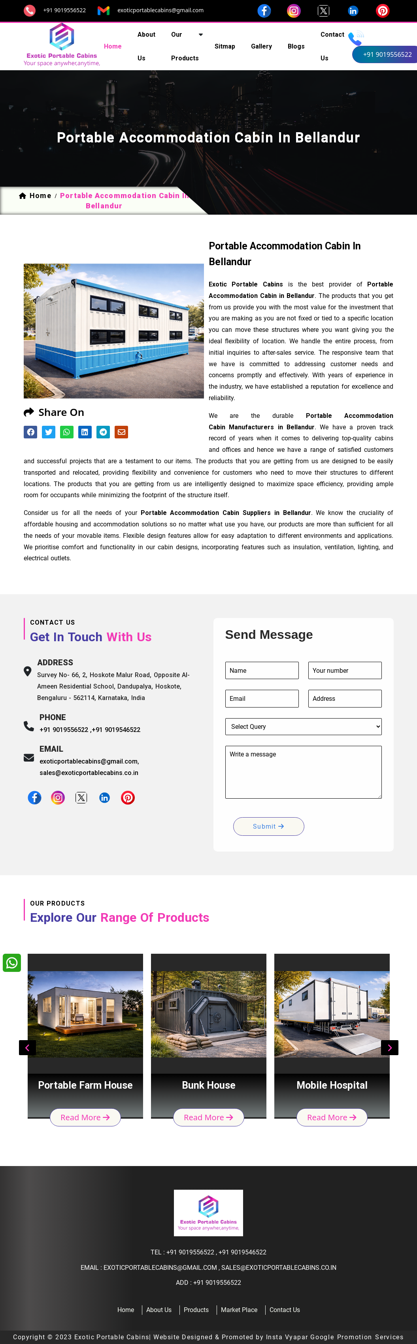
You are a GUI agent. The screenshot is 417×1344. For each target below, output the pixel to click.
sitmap (225, 46)
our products (185, 46)
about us (146, 46)
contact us (332, 46)
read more (85, 1117)
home (113, 46)
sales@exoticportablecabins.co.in (89, 773)
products (196, 1310)
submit (268, 826)
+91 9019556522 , (66, 730)
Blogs (296, 46)
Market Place (239, 1310)
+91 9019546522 (116, 730)
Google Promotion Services (357, 1337)
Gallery (261, 46)
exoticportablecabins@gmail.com (160, 10)
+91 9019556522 (64, 10)
